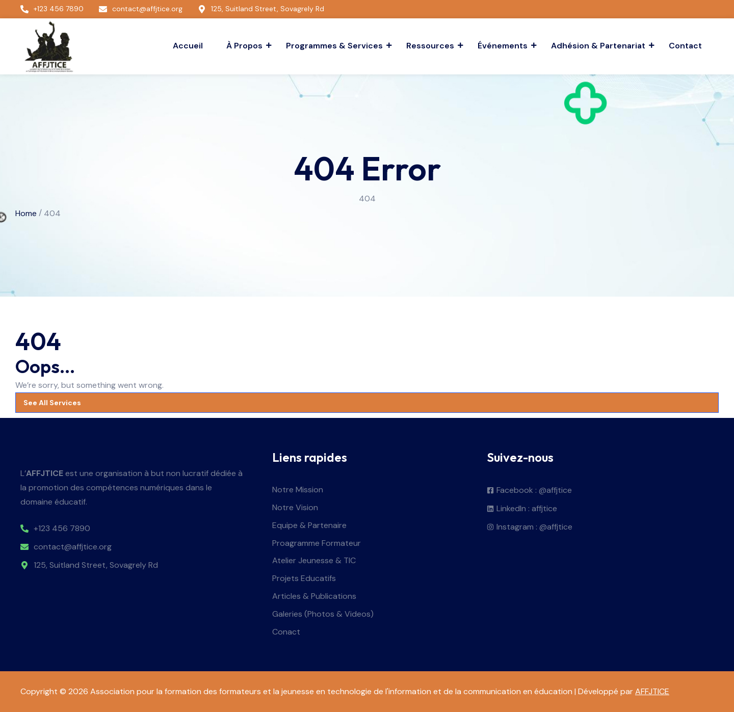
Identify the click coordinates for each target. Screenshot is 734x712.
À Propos (245, 45)
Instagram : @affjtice (534, 527)
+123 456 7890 (62, 528)
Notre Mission (297, 490)
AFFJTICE (652, 691)
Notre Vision (295, 508)
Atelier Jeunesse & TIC (314, 561)
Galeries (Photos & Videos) (323, 614)
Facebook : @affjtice (534, 490)
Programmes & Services (335, 45)
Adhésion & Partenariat (599, 45)
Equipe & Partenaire (309, 525)
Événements (504, 45)
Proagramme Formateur (316, 543)
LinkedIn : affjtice (526, 509)
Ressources (431, 45)
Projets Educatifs (304, 578)
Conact (286, 632)
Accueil (188, 45)
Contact (685, 45)
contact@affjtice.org (73, 547)
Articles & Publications (314, 596)
